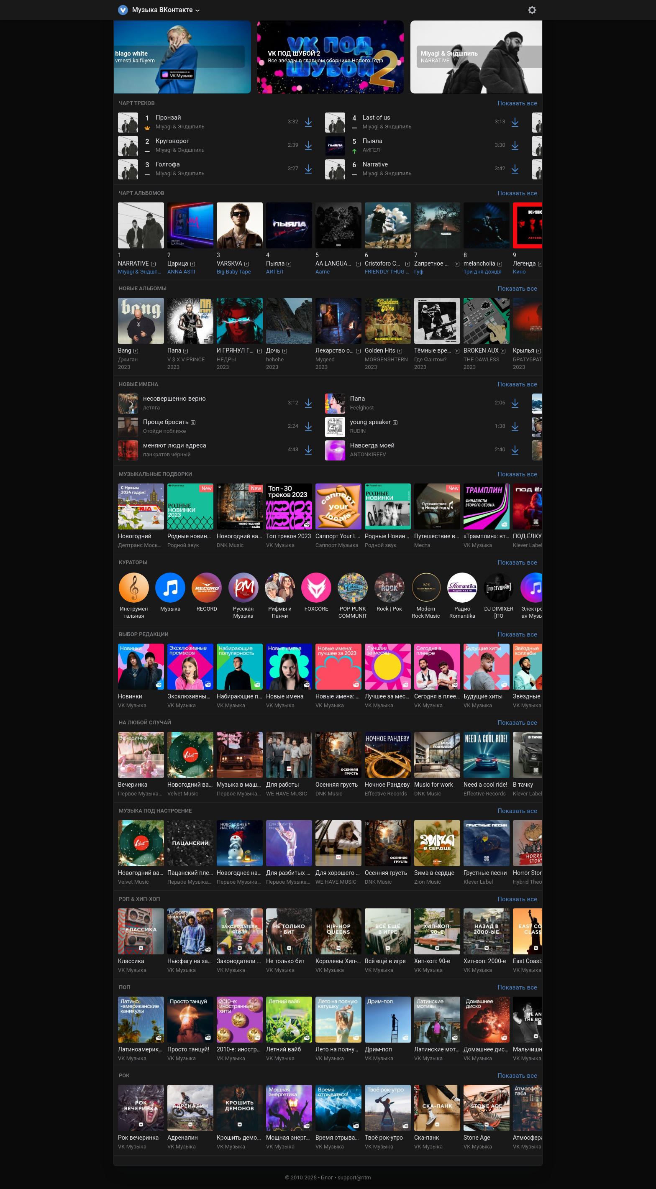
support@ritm (354, 1177)
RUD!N (358, 431)
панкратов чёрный (167, 454)
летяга (151, 407)
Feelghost (362, 407)
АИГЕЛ (371, 150)
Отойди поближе (164, 431)
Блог (327, 1177)
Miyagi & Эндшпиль (180, 126)
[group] (178, 57)
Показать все (517, 103)
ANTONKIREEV (368, 454)
